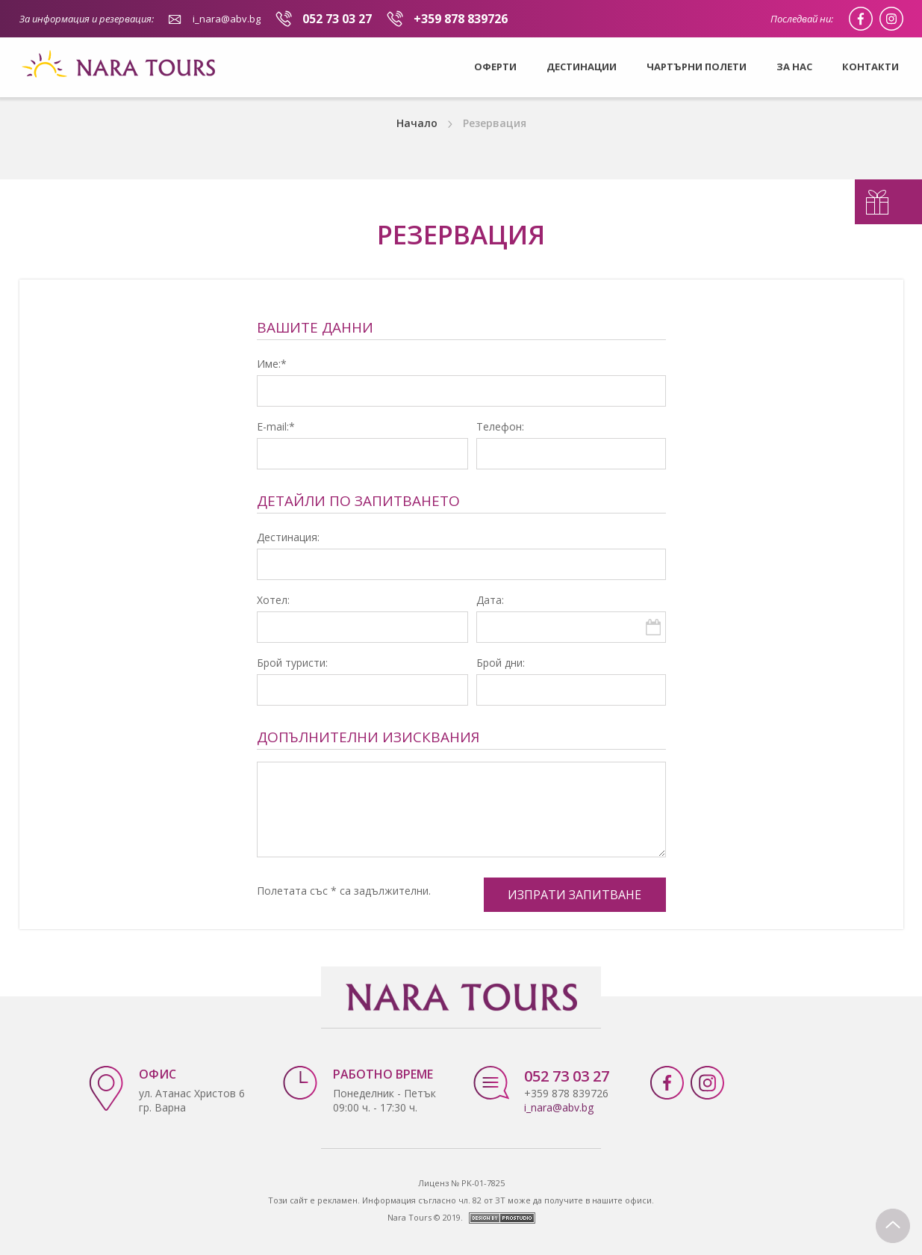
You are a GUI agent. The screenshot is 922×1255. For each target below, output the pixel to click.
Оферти (495, 66)
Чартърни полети (697, 66)
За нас (794, 66)
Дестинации (581, 66)
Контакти (870, 66)
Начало (416, 123)
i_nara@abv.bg (227, 18)
